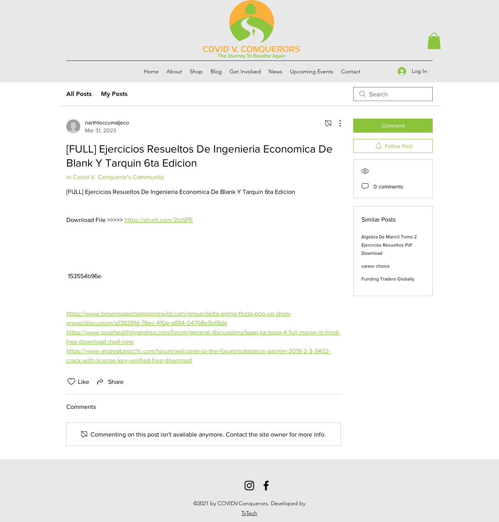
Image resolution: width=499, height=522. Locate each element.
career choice (375, 266)
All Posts (79, 94)
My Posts (114, 94)
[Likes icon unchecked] (71, 381)
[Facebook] (266, 485)
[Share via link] (110, 381)
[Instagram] (249, 485)
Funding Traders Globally (387, 279)
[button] (434, 41)
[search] (393, 94)
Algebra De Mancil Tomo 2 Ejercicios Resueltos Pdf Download (389, 245)
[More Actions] (336, 123)
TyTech (249, 513)
